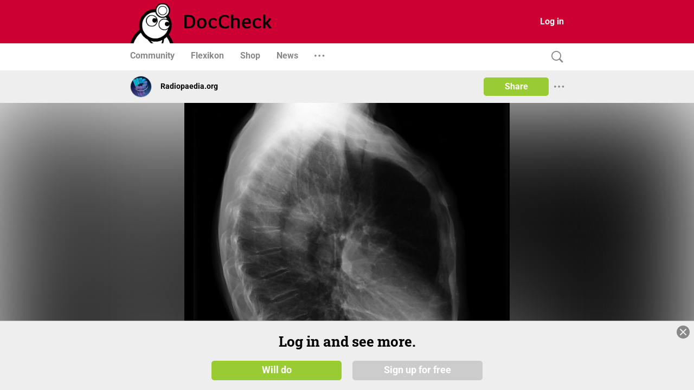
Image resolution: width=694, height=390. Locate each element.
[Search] (554, 57)
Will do (277, 369)
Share (516, 86)
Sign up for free (417, 369)
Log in (552, 21)
